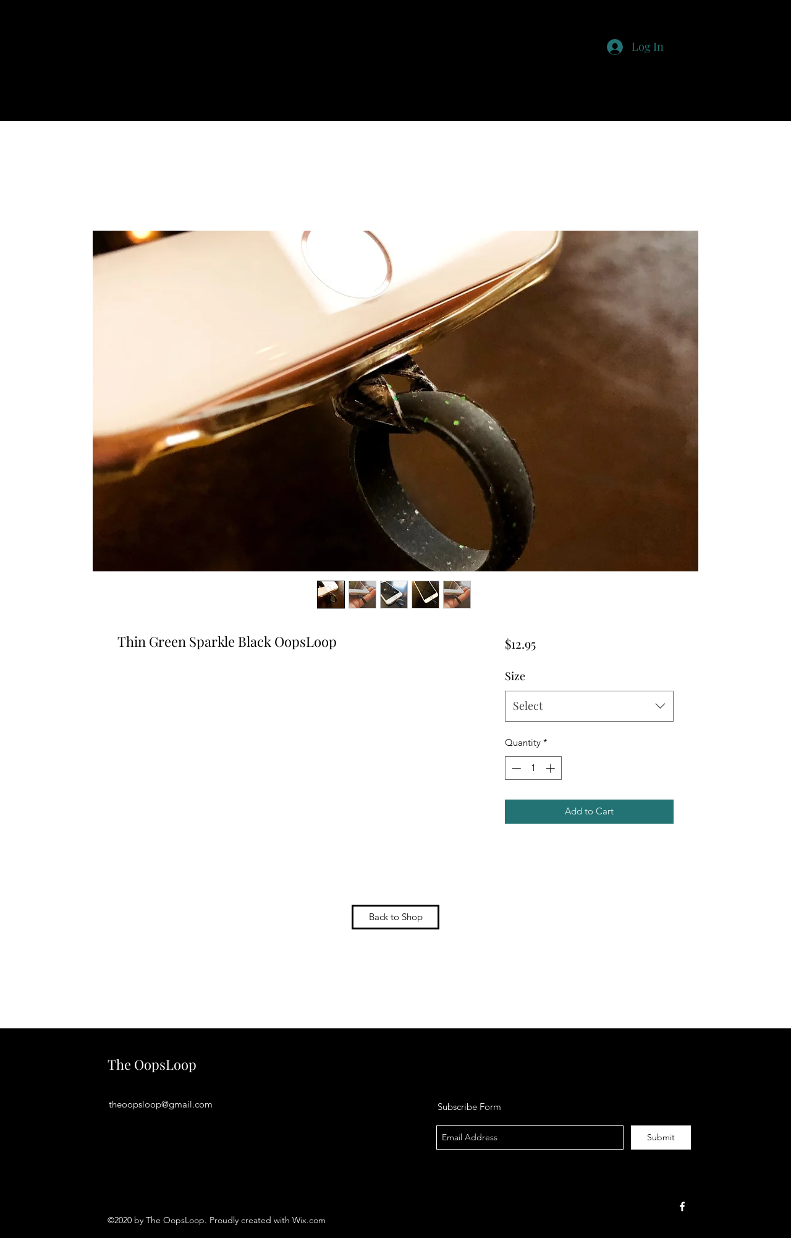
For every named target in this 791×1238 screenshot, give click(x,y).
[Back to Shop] (395, 917)
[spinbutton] (533, 768)
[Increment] (551, 768)
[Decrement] (515, 768)
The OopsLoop (152, 1064)
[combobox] (589, 706)
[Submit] (661, 1137)
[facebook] (682, 1206)
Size (515, 675)
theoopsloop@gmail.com (161, 1104)
